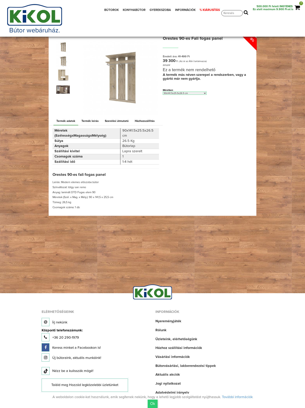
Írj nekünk (54, 322)
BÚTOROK (111, 10)
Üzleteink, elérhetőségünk (176, 339)
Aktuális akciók (167, 374)
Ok (152, 404)
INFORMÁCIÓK (185, 10)
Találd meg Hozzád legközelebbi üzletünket (84, 385)
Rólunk (161, 330)
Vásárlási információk (172, 357)
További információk (237, 397)
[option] (64, 47)
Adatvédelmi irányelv (172, 392)
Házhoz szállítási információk (178, 348)
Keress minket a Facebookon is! (71, 347)
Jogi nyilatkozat (168, 383)
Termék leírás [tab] (90, 121)
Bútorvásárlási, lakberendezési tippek (185, 366)
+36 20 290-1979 (62, 335)
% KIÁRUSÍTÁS (210, 10)
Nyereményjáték (168, 321)
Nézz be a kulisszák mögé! (67, 371)
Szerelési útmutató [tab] (117, 121)
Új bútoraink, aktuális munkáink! (71, 357)
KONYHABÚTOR (134, 10)
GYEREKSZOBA (160, 10)
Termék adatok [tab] (65, 121)
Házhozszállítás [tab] (145, 121)
